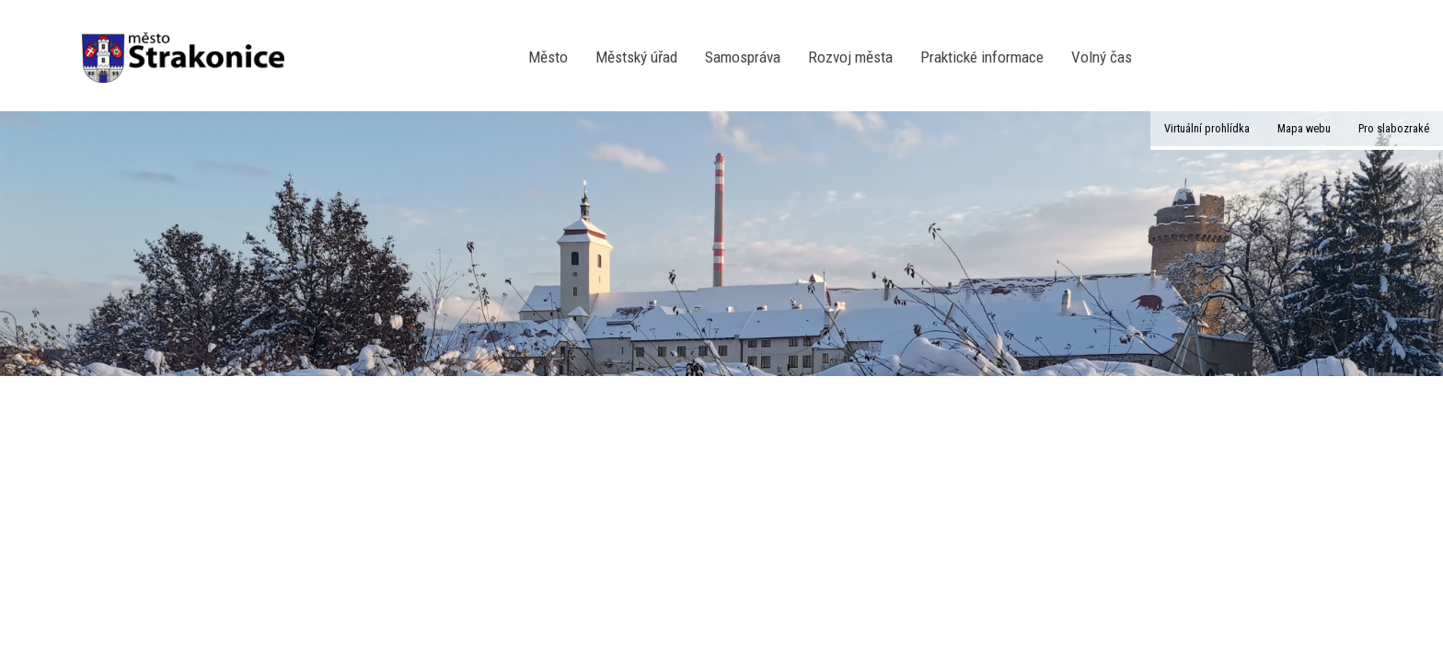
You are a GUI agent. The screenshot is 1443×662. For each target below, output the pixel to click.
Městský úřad (636, 57)
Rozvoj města (850, 57)
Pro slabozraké (1393, 128)
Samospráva (742, 57)
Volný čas (1101, 57)
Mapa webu (1304, 128)
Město (548, 57)
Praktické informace (982, 57)
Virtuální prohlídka (1207, 128)
